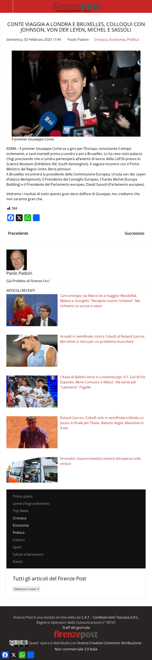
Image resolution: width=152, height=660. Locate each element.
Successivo (134, 233)
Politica (133, 39)
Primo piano (23, 496)
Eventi (18, 561)
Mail (46, 281)
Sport (17, 547)
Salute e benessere (28, 554)
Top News (21, 510)
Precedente (18, 233)
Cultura (19, 539)
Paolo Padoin (78, 39)
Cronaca (101, 39)
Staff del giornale (76, 627)
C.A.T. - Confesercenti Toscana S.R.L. (110, 617)
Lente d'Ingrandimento (31, 503)
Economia (117, 39)
